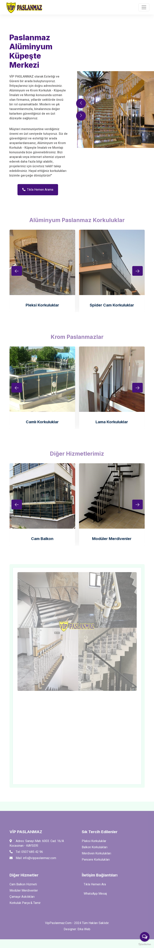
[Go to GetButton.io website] (144, 944)
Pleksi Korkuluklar (42, 305)
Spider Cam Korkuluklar (112, 305)
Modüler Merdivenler (111, 538)
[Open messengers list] (145, 937)
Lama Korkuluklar (112, 422)
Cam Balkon (42, 538)
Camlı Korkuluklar (42, 422)
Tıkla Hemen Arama (37, 189)
